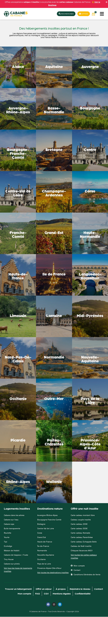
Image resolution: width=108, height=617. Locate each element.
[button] (102, 14)
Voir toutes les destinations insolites (53, 572)
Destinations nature (50, 508)
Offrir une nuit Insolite (84, 508)
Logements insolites (17, 508)
